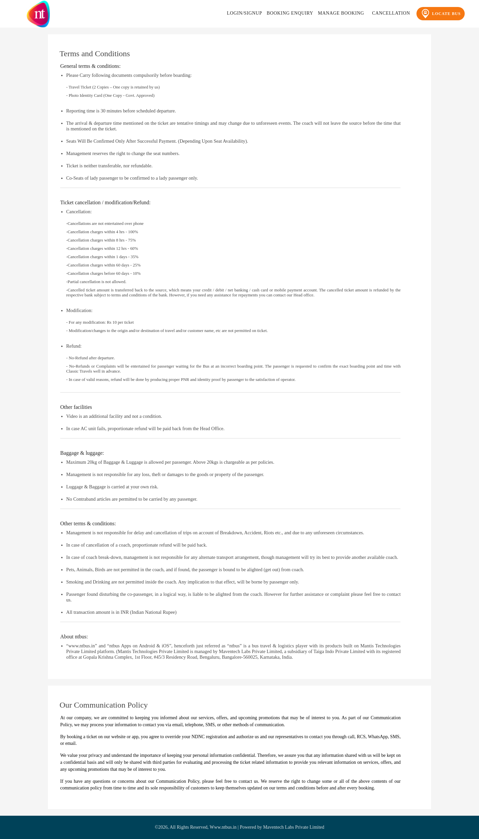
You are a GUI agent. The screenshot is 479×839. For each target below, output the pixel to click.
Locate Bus (440, 13)
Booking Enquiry (290, 13)
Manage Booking (341, 13)
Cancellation (391, 13)
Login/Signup (244, 13)
